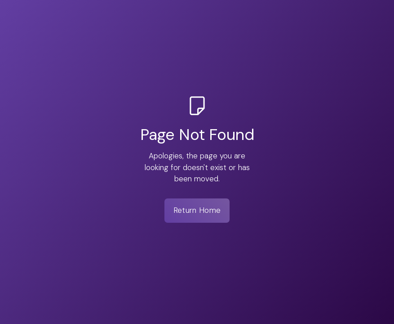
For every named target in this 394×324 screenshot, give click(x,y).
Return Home (197, 210)
